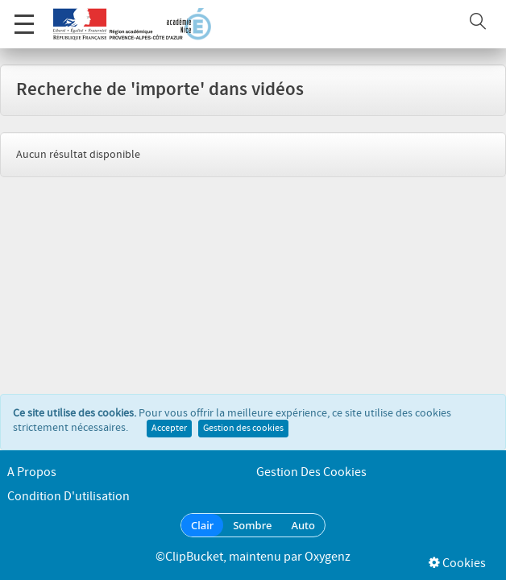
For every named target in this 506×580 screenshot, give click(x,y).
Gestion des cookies (243, 428)
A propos (31, 472)
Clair (202, 525)
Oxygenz (327, 557)
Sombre (252, 525)
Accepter (169, 428)
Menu (24, 15)
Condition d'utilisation (68, 496)
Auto (303, 525)
